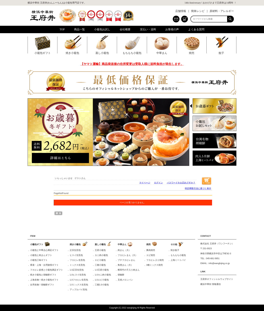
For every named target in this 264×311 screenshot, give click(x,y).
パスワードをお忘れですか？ (181, 182)
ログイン (158, 182)
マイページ (144, 182)
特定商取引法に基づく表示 (198, 188)
